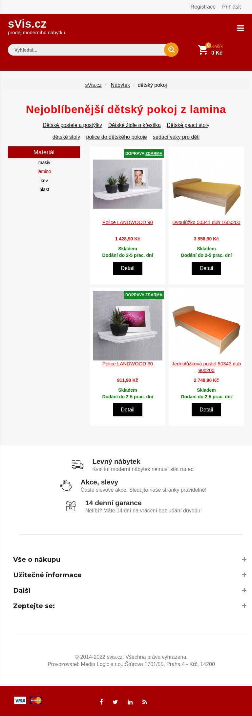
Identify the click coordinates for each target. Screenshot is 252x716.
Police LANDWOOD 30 (127, 363)
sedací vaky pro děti (176, 137)
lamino (44, 171)
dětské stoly (66, 137)
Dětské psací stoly (188, 125)
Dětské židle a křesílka (134, 125)
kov (44, 180)
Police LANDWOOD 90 (127, 222)
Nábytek (120, 85)
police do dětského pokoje (116, 137)
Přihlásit (231, 7)
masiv (44, 162)
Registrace (203, 7)
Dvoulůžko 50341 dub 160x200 (207, 222)
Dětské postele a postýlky (72, 125)
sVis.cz (36, 26)
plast (44, 189)
